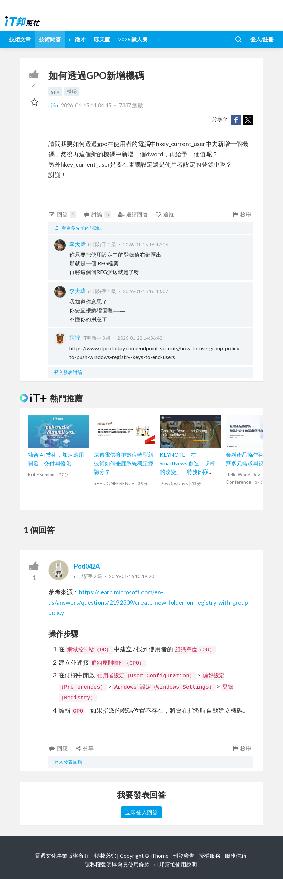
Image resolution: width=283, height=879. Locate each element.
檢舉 (241, 214)
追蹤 (164, 214)
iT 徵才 (77, 39)
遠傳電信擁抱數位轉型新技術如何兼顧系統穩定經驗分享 (123, 463)
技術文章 (20, 39)
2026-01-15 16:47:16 (145, 244)
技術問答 (50, 39)
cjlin (53, 105)
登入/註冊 (262, 39)
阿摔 (74, 337)
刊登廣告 (183, 855)
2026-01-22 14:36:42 (139, 338)
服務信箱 (235, 855)
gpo (55, 91)
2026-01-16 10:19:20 (131, 576)
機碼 (72, 91)
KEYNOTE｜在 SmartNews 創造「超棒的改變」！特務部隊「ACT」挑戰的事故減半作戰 (190, 471)
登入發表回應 (68, 762)
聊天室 (102, 39)
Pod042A (87, 566)
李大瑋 (77, 244)
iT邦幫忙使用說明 (175, 864)
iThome (159, 855)
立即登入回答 (141, 812)
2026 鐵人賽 (133, 39)
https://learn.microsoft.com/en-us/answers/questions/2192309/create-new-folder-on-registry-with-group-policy (149, 602)
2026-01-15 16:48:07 (145, 291)
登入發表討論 (68, 372)
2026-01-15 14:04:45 (86, 105)
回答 (62, 214)
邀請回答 (133, 214)
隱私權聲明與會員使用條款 (117, 864)
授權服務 (209, 855)
